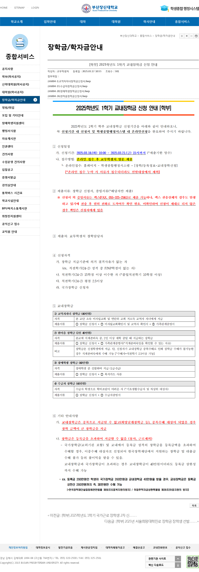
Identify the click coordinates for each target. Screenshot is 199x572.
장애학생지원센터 (13, 123)
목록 (194, 505)
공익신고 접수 (11, 224)
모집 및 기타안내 (12, 115)
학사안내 (149, 21)
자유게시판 (9, 138)
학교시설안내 (10, 200)
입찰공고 (7, 169)
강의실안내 (9, 185)
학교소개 (17, 21)
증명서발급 (9, 177)
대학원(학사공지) (12, 92)
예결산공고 (139, 547)
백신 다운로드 (156, 564)
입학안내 (50, 21)
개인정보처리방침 (18, 547)
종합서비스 (182, 21)
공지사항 (7, 69)
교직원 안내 (9, 231)
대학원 (116, 21)
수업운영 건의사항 (13, 162)
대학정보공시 (43, 547)
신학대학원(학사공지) (15, 84)
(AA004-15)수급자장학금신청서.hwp (67, 86)
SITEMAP (19, 7)
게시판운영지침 (89, 547)
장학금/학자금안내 (13, 100)
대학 (83, 21)
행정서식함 (9, 131)
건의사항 (7, 154)
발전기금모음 (65, 547)
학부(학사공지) (11, 76)
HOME (4, 7)
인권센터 (7, 146)
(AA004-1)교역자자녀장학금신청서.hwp (69, 81)
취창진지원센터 (11, 216)
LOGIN (35, 7)
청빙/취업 (8, 107)
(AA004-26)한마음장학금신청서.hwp (67, 96)
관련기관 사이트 (157, 558)
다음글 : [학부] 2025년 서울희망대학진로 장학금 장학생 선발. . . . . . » (151, 520)
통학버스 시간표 (12, 193)
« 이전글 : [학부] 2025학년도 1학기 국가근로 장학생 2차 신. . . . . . (92, 514)
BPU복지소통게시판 (14, 208)
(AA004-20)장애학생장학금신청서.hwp (69, 91)
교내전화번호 (160, 547)
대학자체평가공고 (115, 547)
